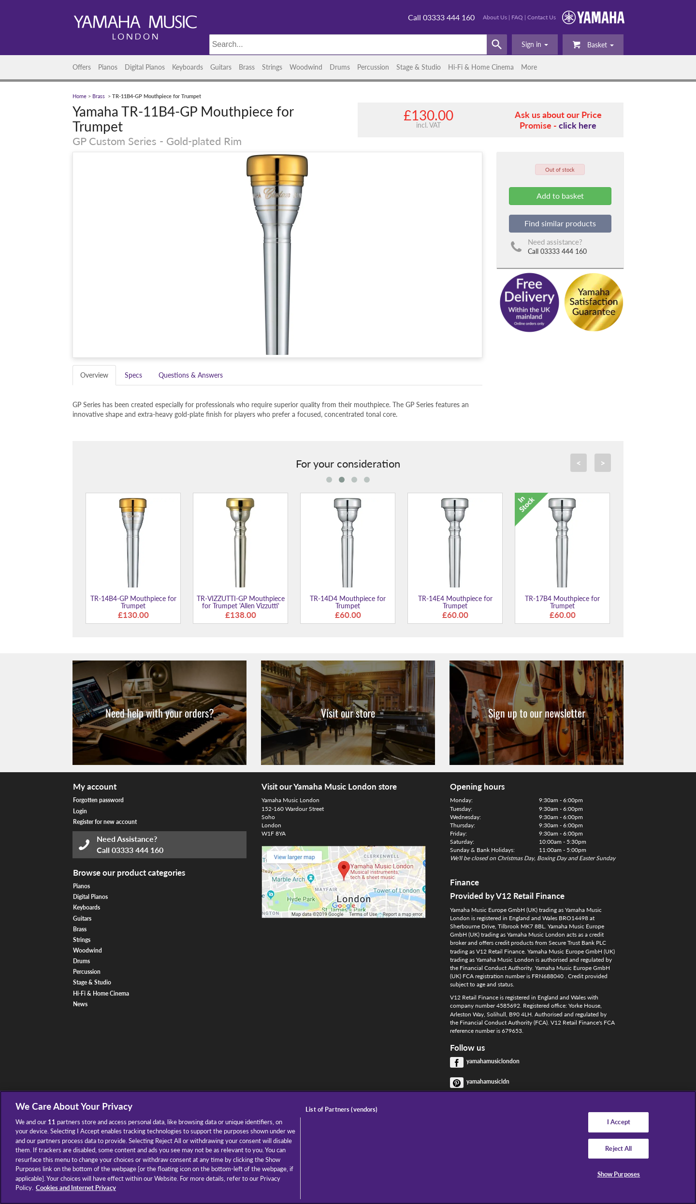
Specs (133, 375)
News (80, 1004)
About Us (495, 17)
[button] (535, 44)
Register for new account (105, 821)
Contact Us (541, 17)
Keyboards (187, 67)
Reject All (618, 1148)
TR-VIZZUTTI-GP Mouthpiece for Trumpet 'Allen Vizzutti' (241, 602)
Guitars (221, 67)
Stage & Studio (418, 67)
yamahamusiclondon (493, 1061)
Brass (247, 67)
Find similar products (560, 223)
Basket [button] (593, 44)
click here (577, 125)
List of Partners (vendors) (341, 1109)
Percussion (373, 67)
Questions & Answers (191, 375)
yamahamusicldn (487, 1081)
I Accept (618, 1122)
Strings (272, 67)
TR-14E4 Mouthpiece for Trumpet (455, 602)
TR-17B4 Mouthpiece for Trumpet (562, 602)
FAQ (517, 17)
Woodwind (306, 67)
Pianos (107, 67)
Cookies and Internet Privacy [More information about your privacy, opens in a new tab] (76, 1187)
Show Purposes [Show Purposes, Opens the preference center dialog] (618, 1174)
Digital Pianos (145, 67)
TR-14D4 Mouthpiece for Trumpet (348, 602)
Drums (340, 67)
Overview (94, 375)
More (529, 67)
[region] (348, 1147)
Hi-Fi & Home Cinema (481, 67)
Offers (81, 67)
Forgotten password (98, 800)
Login (80, 811)
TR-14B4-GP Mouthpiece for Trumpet (133, 602)
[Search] (348, 44)
